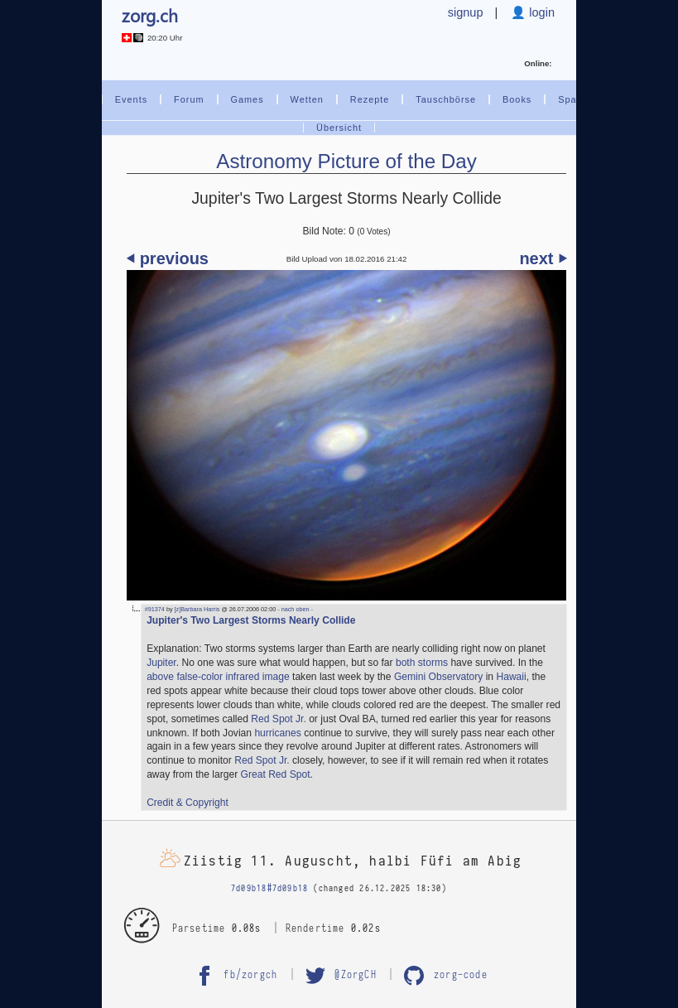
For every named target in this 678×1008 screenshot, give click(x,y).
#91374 (155, 609)
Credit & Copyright (187, 802)
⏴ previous (168, 258)
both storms (422, 662)
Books (516, 99)
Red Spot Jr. (278, 719)
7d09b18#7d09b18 (269, 889)
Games (247, 99)
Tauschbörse (446, 99)
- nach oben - (294, 609)
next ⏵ (542, 258)
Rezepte (370, 99)
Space (573, 99)
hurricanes (277, 733)
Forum (189, 99)
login (540, 12)
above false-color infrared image (218, 676)
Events (131, 99)
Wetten (307, 99)
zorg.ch (150, 15)
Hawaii (511, 676)
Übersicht (339, 128)
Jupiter (161, 662)
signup (465, 12)
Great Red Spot (275, 774)
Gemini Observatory (438, 676)
